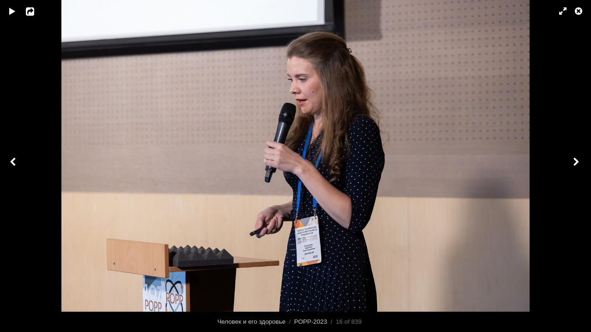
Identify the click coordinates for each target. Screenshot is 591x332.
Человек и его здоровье (251, 321)
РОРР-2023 (310, 321)
